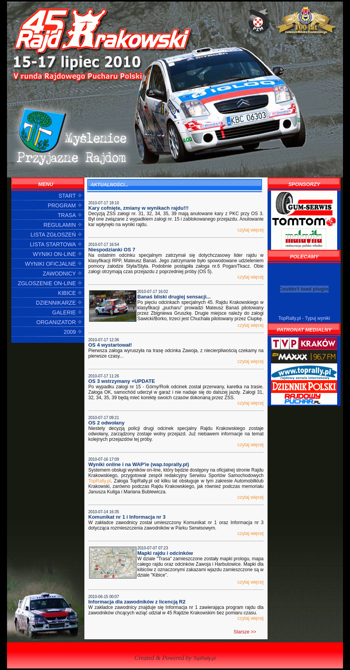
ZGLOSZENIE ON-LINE (47, 283)
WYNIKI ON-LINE (54, 254)
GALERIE (64, 312)
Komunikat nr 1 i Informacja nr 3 (127, 517)
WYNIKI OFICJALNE (50, 264)
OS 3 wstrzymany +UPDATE (121, 381)
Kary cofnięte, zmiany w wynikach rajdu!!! (138, 208)
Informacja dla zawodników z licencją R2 (137, 602)
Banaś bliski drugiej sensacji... (174, 297)
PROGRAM (62, 205)
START (67, 196)
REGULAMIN (60, 225)
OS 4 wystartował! (110, 345)
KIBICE (67, 293)
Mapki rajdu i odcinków (165, 553)
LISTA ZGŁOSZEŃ (53, 235)
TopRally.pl (99, 481)
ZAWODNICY (59, 273)
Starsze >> (245, 632)
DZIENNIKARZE (56, 303)
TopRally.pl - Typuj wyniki (304, 318)
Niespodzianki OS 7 (111, 250)
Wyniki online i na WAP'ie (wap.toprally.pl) (138, 464)
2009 (70, 332)
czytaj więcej (250, 230)
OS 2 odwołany (106, 423)
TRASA (67, 215)
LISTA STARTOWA (53, 244)
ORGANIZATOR (56, 322)
